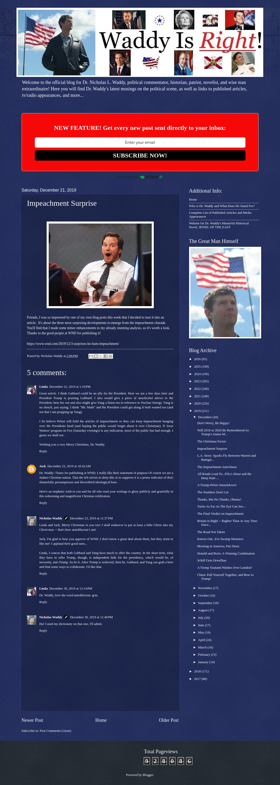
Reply (43, 451)
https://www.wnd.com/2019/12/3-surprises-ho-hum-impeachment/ (73, 344)
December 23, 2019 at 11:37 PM (91, 518)
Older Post (169, 720)
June (201, 625)
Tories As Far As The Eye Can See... (221, 506)
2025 (197, 366)
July (201, 618)
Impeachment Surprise (212, 448)
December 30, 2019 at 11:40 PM (91, 617)
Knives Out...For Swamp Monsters (220, 539)
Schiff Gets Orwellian (211, 560)
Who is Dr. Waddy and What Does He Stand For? (222, 206)
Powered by (140, 177)
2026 (197, 359)
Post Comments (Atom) (55, 731)
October (204, 595)
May (201, 632)
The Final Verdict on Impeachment (220, 514)
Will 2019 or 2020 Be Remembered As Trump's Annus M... (223, 432)
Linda (43, 386)
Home (101, 720)
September (205, 603)
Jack (42, 466)
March (203, 647)
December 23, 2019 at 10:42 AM (69, 466)
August (203, 610)
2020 (197, 403)
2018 (197, 671)
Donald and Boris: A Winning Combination (226, 553)
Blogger (148, 775)
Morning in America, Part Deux (218, 546)
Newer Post (32, 720)
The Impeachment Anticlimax (217, 467)
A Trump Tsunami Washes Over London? (224, 567)
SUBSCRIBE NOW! (140, 155)
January (203, 662)
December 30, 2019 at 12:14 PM (70, 588)
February (204, 654)
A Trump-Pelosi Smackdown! (217, 485)
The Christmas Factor (211, 441)
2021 (197, 396)
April (202, 640)
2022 (197, 389)
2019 (197, 411)
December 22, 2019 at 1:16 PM (69, 386)
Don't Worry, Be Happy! (213, 423)
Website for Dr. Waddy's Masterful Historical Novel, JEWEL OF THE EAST (219, 225)
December (205, 417)
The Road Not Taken (211, 532)
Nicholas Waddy (51, 518)
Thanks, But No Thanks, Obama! (219, 499)
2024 (197, 374)
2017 (197, 679)
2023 (197, 381)
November (205, 588)
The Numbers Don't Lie (213, 492)
